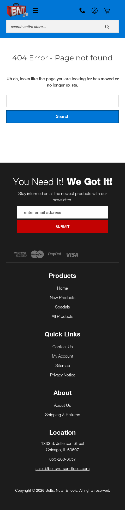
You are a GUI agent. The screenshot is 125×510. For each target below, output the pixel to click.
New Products (62, 297)
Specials (62, 307)
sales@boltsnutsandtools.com (62, 468)
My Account (95, 11)
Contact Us (62, 346)
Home (62, 288)
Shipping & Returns (62, 414)
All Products (62, 316)
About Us (62, 405)
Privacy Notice (62, 375)
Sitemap (62, 365)
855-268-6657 (82, 10)
